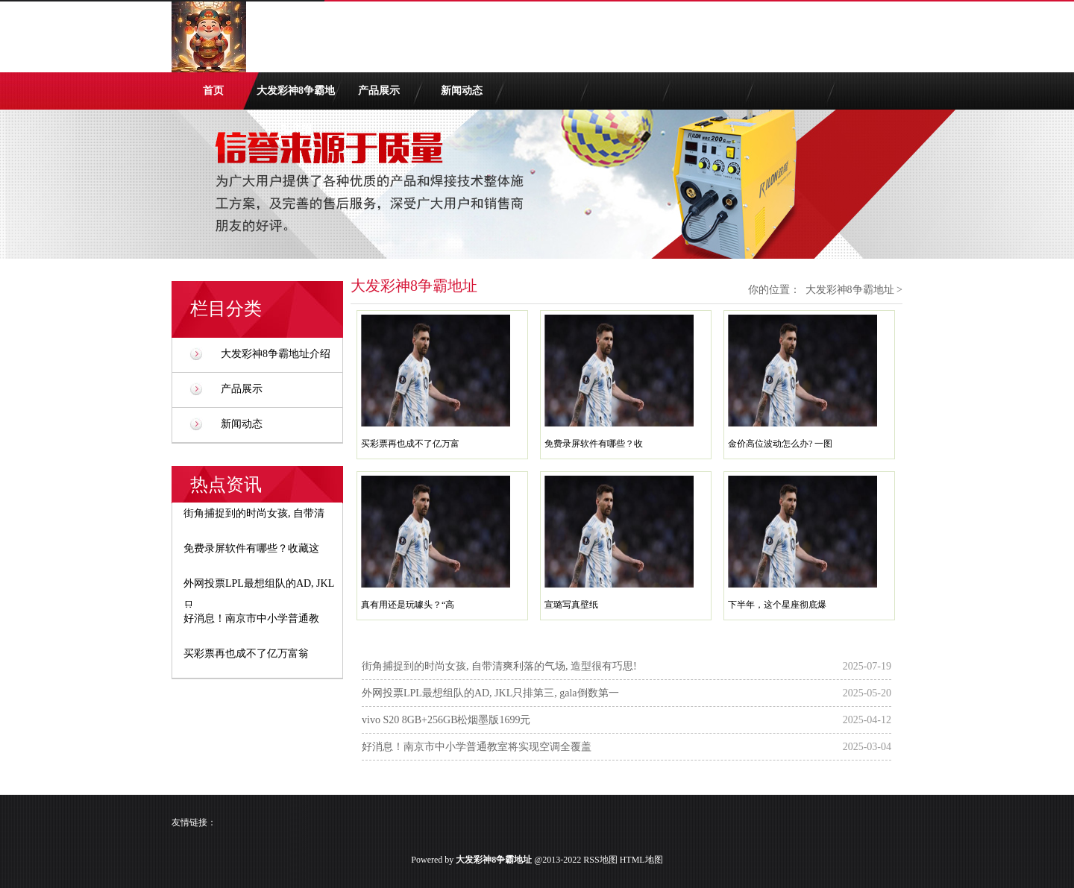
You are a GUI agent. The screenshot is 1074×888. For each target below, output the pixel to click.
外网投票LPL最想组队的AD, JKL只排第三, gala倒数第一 (490, 693)
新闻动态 (462, 90)
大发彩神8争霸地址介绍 (296, 97)
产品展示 (379, 90)
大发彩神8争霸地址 (850, 289)
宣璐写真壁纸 (571, 604)
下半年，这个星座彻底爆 (777, 604)
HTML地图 (641, 859)
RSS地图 (600, 859)
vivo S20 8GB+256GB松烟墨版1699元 (446, 719)
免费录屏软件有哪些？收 (593, 443)
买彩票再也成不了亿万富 (410, 443)
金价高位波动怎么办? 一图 (780, 443)
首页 (213, 90)
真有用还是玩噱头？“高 (407, 604)
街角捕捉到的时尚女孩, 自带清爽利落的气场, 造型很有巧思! (499, 666)
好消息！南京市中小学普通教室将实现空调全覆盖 (476, 746)
